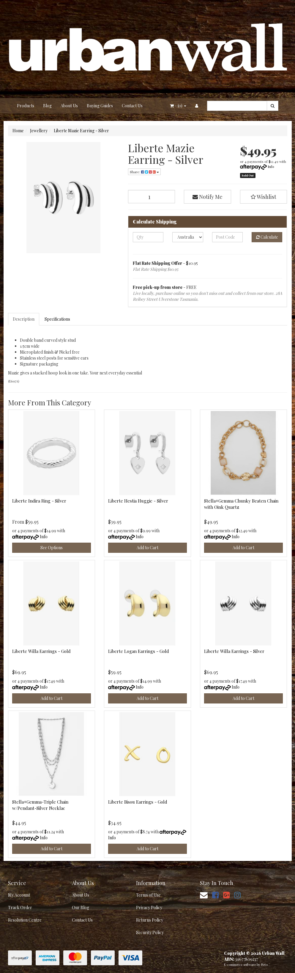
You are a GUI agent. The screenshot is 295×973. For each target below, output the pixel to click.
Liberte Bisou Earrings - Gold (137, 802)
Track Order (20, 907)
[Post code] (227, 237)
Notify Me (208, 196)
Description (23, 319)
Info (271, 166)
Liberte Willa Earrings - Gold (41, 651)
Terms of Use (148, 895)
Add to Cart (147, 547)
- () (178, 105)
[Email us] (204, 894)
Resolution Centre (25, 920)
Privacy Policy (149, 907)
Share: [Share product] (144, 171)
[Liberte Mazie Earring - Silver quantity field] (151, 196)
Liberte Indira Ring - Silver (39, 501)
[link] (215, 894)
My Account (19, 895)
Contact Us (132, 105)
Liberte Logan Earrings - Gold (138, 651)
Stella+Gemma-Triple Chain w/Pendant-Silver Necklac (40, 805)
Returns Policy (149, 920)
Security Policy (150, 932)
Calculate (267, 237)
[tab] (24, 319)
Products (25, 105)
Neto (264, 964)
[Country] (187, 237)
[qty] (148, 237)
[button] (263, 197)
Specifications (57, 319)
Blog (47, 105)
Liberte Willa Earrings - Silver (234, 651)
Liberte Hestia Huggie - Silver (138, 501)
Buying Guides (100, 105)
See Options (51, 547)
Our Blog (80, 907)
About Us (69, 105)
